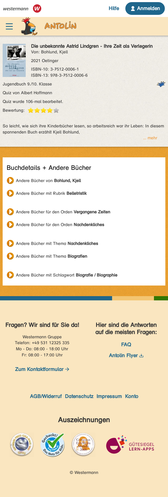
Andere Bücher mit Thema (57, 243)
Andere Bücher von (48, 180)
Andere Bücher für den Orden (63, 211)
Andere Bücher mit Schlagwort (66, 275)
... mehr (150, 137)
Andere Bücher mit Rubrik (51, 193)
